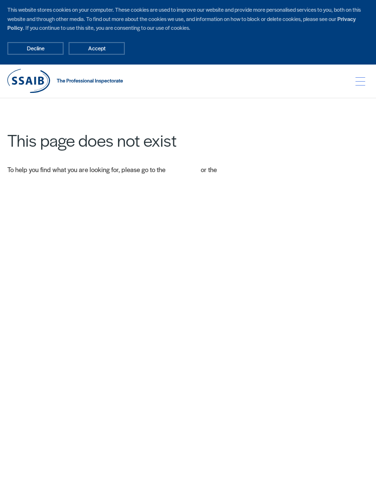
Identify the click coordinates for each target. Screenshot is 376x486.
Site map (230, 169)
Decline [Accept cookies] (36, 48)
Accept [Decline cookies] (97, 48)
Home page (183, 169)
